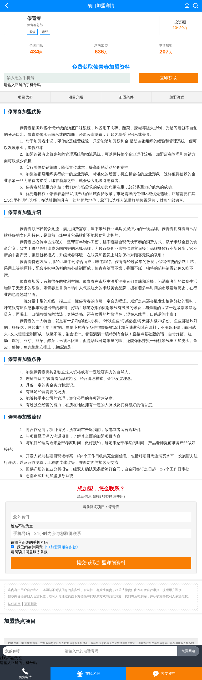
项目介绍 (75, 97)
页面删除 (30, 604)
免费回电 (188, 651)
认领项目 (14, 604)
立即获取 (168, 78)
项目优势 (25, 97)
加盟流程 (176, 97)
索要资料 (164, 674)
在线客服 (88, 674)
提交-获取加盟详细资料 (101, 562)
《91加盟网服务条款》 (61, 547)
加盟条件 (126, 97)
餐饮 (32, 32)
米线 (45, 32)
